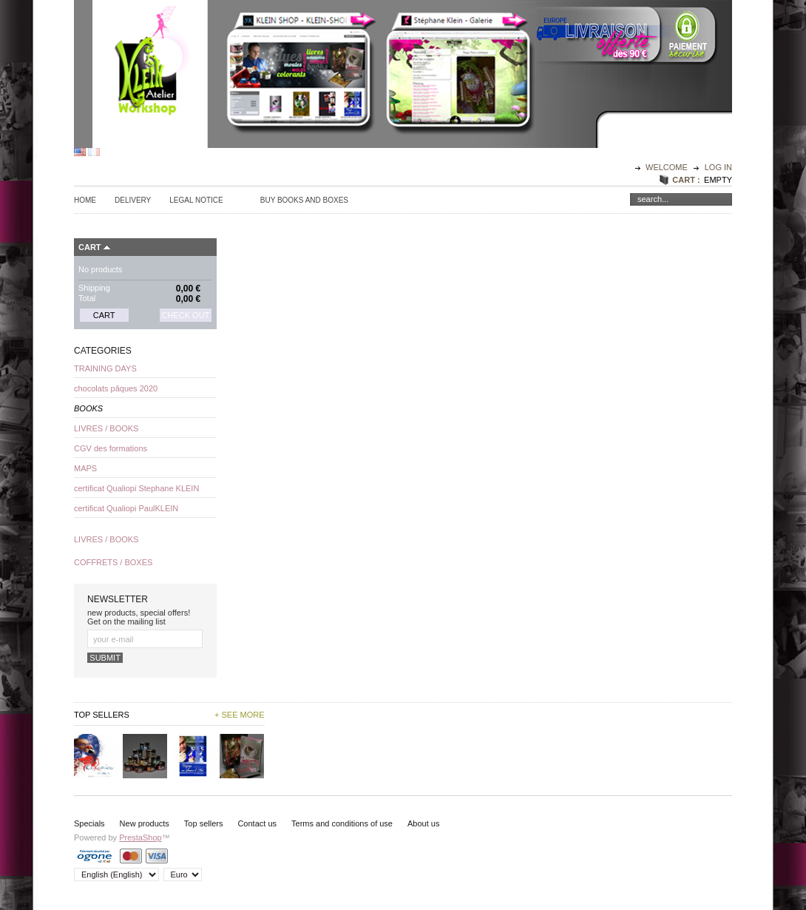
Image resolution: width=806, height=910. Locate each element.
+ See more (239, 714)
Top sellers (203, 823)
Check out (186, 315)
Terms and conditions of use (342, 823)
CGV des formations (110, 448)
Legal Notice (196, 200)
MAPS (85, 468)
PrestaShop (140, 837)
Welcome (668, 167)
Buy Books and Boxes (304, 200)
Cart (89, 247)
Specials (89, 823)
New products (144, 823)
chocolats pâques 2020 (116, 388)
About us (423, 823)
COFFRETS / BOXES (113, 562)
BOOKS (88, 408)
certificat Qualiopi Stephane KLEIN (136, 488)
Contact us (257, 823)
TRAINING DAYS (105, 368)
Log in (718, 167)
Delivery (133, 200)
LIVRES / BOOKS (106, 428)
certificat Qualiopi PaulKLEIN (126, 508)
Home (85, 200)
